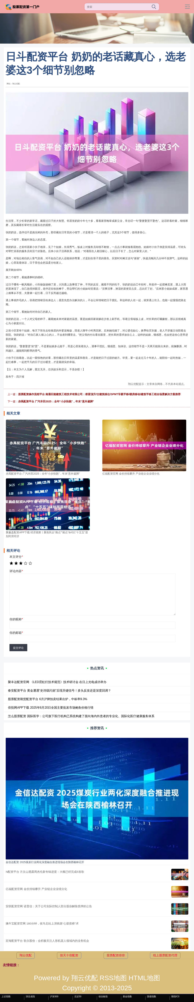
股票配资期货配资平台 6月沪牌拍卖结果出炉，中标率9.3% (47, 699)
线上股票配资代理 (165, 955)
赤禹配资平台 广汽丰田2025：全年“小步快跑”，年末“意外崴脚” (56, 401)
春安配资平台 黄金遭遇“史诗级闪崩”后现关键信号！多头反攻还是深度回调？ (59, 690)
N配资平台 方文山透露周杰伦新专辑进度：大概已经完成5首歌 (45, 871)
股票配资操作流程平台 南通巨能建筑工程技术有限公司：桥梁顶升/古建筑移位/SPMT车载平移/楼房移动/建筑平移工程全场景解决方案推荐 (99, 394)
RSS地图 (113, 978)
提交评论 (18, 647)
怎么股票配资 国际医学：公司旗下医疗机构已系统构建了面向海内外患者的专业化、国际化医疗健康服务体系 (81, 716)
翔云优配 (26, 955)
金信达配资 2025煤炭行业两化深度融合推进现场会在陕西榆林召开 (45, 862)
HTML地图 (144, 978)
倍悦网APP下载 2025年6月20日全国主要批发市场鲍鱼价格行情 (50, 707)
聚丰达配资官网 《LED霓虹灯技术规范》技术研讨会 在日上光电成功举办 (57, 682)
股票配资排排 (116, 955)
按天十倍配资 (69, 955)
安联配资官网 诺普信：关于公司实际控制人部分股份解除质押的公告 (49, 906)
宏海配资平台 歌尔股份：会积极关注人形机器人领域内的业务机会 (47, 940)
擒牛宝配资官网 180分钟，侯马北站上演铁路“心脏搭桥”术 (42, 923)
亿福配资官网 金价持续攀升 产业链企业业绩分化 (36, 889)
